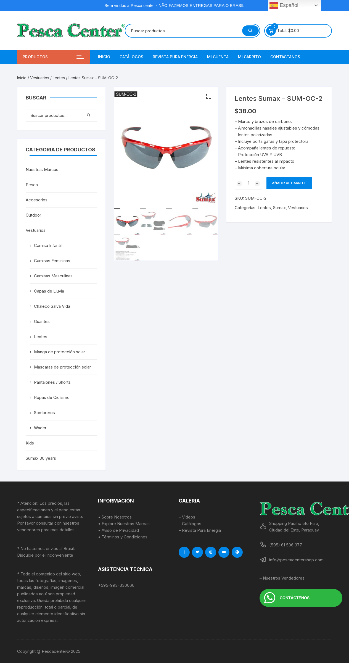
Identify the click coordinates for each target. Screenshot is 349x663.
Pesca (32, 184)
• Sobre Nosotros (115, 517)
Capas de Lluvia (49, 291)
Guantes (42, 321)
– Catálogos (190, 523)
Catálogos (131, 56)
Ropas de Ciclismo (52, 397)
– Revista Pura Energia (200, 530)
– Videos (187, 517)
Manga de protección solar (59, 351)
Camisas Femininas (52, 260)
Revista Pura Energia (175, 56)
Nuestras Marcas (42, 169)
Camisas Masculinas (53, 275)
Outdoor (33, 215)
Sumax (279, 207)
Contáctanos (285, 56)
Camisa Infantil (48, 245)
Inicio (104, 56)
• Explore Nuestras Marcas (124, 523)
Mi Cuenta (218, 56)
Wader (40, 427)
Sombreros (44, 412)
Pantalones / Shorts (52, 382)
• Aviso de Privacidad (118, 530)
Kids (30, 443)
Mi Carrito (249, 56)
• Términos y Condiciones (122, 537)
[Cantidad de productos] (248, 183)
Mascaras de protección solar (62, 367)
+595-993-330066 (116, 585)
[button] (209, 96)
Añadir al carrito (289, 183)
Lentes (59, 77)
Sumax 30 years (41, 458)
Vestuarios (39, 77)
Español (283, 5)
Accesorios (36, 199)
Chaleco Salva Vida (52, 306)
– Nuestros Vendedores (282, 578)
